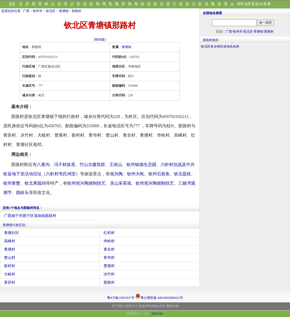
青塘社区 (11, 233)
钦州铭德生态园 (141, 164)
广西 (26, 11)
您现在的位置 (11, 11)
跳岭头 (22, 192)
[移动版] (100, 39)
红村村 (109, 233)
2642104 (156, 313)
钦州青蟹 (11, 183)
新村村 (9, 266)
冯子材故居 (64, 164)
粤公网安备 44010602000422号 (159, 296)
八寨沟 (43, 164)
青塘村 (9, 249)
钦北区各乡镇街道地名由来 (220, 46)
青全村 (109, 249)
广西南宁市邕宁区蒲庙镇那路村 (30, 216)
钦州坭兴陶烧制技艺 (86, 183)
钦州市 (37, 11)
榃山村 (9, 258)
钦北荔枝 (182, 174)
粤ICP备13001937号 (120, 298)
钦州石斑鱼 (159, 174)
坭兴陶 (116, 174)
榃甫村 (109, 266)
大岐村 (9, 274)
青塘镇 (64, 11)
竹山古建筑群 (92, 164)
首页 (12, 3)
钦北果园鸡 (35, 183)
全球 (247, 3)
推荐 (240, 3)
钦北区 (50, 11)
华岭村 (109, 241)
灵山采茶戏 (120, 183)
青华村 (109, 258)
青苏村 (9, 282)
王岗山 (115, 164)
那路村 (76, 11)
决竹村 (109, 274)
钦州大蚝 (135, 174)
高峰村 (9, 241)
